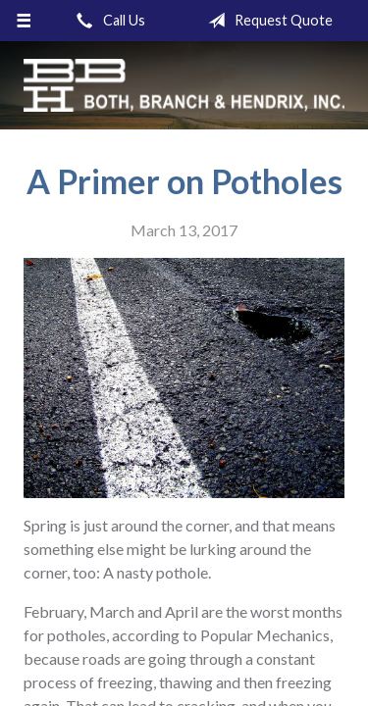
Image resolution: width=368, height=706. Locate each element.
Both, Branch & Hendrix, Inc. (184, 85)
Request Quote (266, 20)
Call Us (107, 20)
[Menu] (24, 20)
